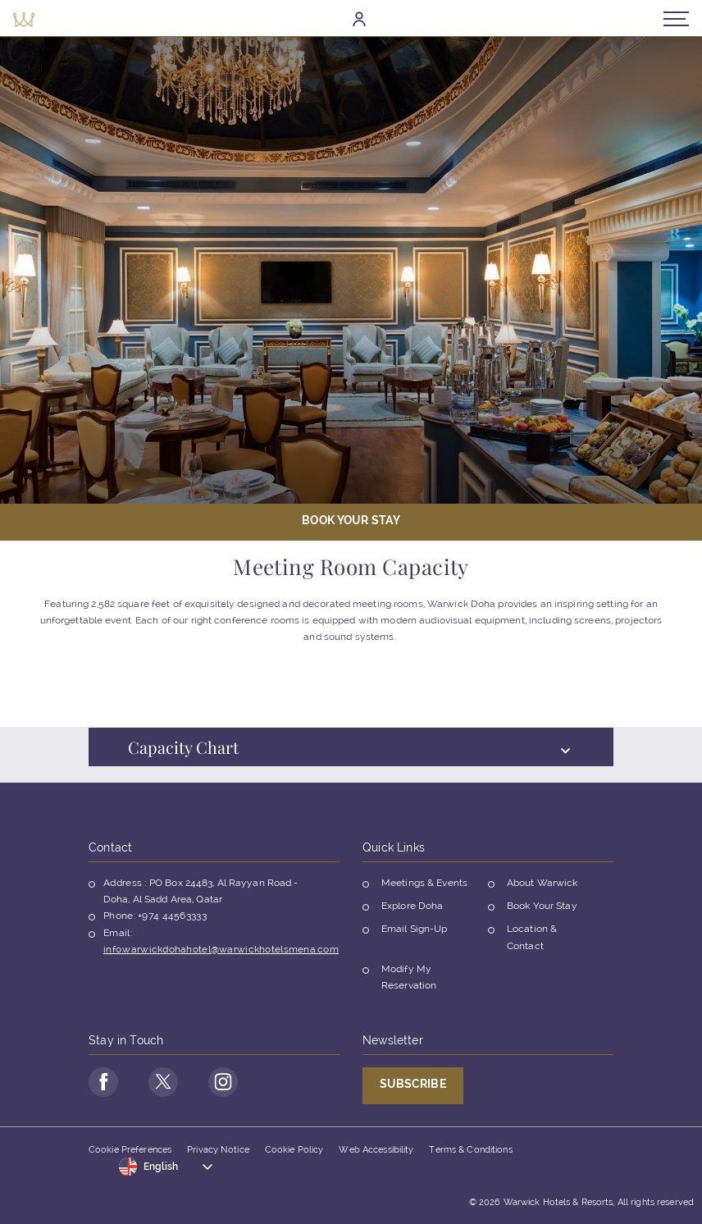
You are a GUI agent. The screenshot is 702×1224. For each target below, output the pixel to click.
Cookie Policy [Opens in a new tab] (294, 1149)
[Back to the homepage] (23, 19)
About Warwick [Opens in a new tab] (542, 882)
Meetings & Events (424, 882)
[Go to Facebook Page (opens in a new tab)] (103, 1082)
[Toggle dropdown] (166, 1167)
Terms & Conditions (470, 1149)
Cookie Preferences (130, 1149)
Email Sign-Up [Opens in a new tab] (414, 928)
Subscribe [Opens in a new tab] (413, 1083)
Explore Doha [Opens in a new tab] (412, 905)
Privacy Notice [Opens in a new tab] (218, 1149)
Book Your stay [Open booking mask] (351, 520)
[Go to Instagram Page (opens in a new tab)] (223, 1082)
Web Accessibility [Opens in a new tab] (376, 1149)
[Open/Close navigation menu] (676, 18)
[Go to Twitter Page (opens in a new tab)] (163, 1082)
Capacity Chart (349, 758)
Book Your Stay (542, 905)
